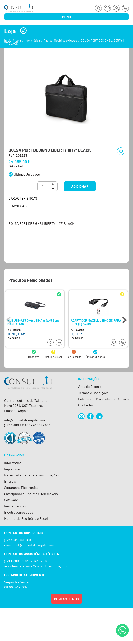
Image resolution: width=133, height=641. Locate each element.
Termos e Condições (93, 393)
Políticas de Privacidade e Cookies (103, 399)
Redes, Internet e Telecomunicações (31, 475)
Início (8, 40)
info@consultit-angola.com (24, 420)
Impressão (12, 469)
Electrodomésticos (18, 512)
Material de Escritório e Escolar (27, 518)
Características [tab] (23, 198)
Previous (8, 319)
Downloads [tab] (18, 206)
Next (124, 319)
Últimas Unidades (27, 174)
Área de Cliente (89, 386)
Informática (32, 40)
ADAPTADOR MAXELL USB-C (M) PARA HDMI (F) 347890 (96, 322)
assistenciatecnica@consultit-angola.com (35, 566)
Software (11, 500)
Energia (10, 481)
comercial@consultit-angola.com (29, 545)
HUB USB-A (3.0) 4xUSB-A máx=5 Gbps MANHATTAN (33, 322)
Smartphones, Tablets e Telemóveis (31, 494)
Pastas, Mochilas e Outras (60, 40)
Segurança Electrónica (21, 487)
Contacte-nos (66, 599)
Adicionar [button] (79, 186)
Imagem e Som (15, 506)
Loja (18, 40)
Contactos (86, 405)
